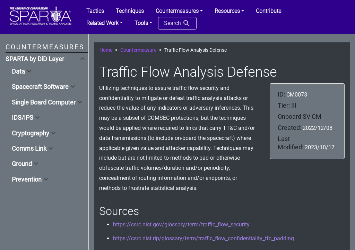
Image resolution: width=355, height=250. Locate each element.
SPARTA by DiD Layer (35, 59)
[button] (179, 11)
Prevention (27, 179)
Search (177, 23)
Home (105, 50)
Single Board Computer (44, 102)
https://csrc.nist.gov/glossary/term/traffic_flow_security (181, 224)
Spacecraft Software (40, 86)
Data (18, 71)
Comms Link (29, 148)
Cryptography (30, 133)
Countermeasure (138, 50)
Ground (22, 163)
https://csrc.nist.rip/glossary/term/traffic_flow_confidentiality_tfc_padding (203, 238)
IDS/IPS (22, 117)
